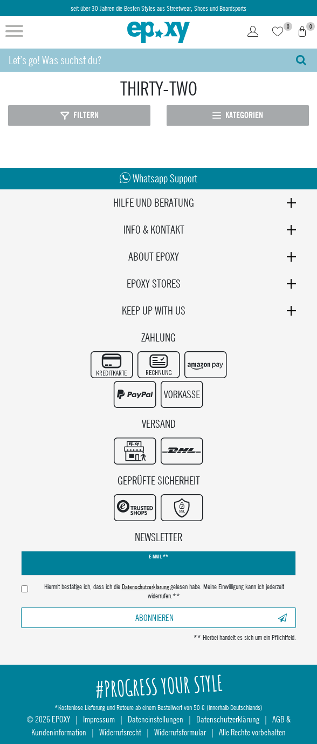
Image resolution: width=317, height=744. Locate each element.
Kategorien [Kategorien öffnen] (237, 115)
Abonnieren (211, 617)
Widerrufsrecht (120, 732)
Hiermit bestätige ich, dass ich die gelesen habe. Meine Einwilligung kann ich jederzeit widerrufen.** (164, 591)
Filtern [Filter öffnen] (79, 115)
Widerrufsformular (180, 732)
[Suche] (301, 60)
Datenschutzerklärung (227, 719)
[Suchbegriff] (142, 60)
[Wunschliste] (277, 32)
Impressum (99, 719)
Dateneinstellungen (155, 719)
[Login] (252, 32)
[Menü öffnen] (14, 32)
